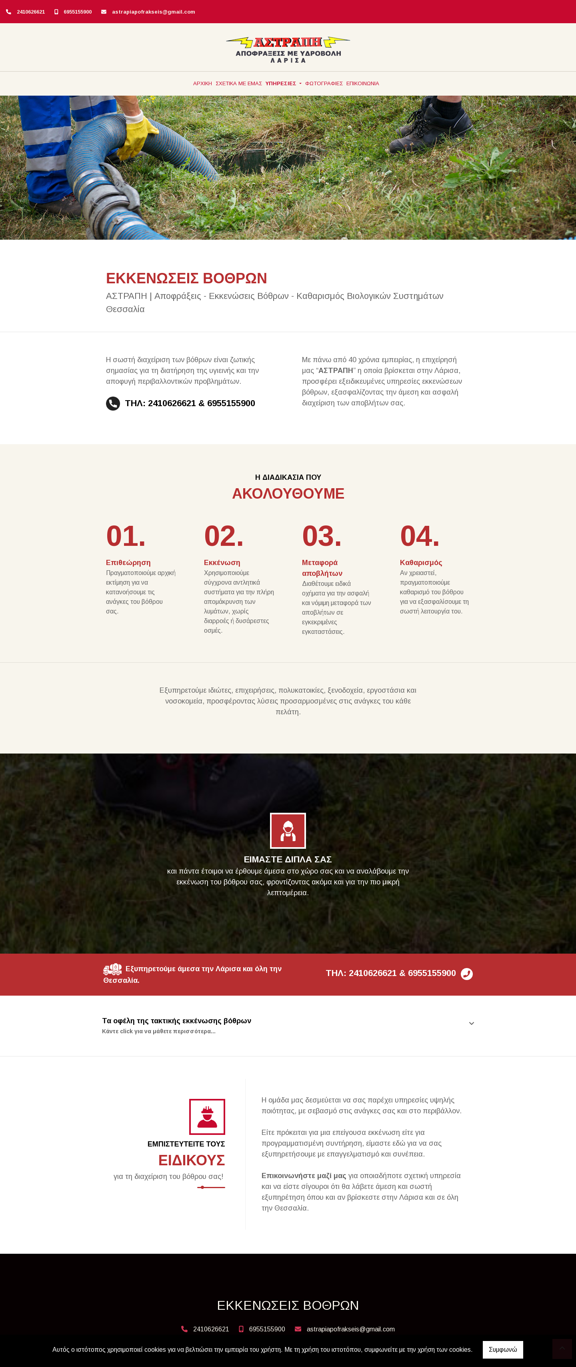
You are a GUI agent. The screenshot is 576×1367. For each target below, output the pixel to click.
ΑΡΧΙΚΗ (202, 83)
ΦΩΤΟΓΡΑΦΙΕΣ (324, 83)
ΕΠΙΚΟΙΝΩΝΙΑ (362, 83)
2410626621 (31, 12)
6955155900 (78, 12)
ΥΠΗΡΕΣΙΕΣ (282, 83)
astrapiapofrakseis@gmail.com (153, 12)
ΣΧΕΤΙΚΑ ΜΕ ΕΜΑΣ (239, 83)
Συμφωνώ (503, 1349)
